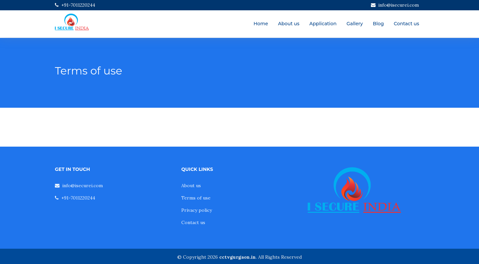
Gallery (355, 24)
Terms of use (196, 198)
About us (288, 24)
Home (260, 24)
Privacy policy (196, 210)
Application (323, 24)
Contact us (406, 24)
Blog (378, 24)
